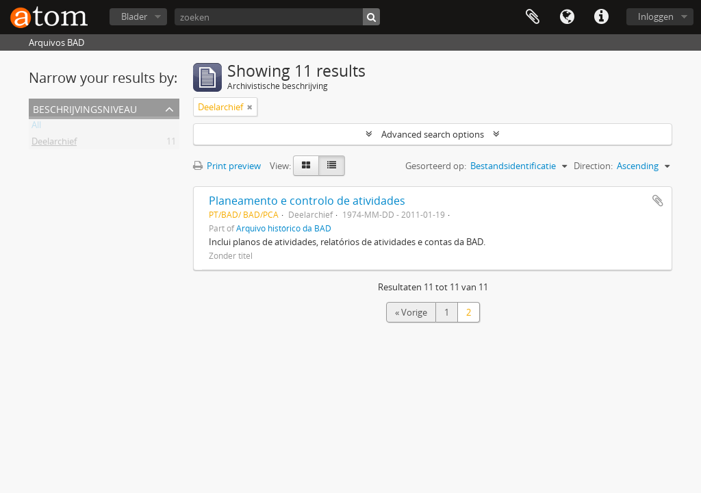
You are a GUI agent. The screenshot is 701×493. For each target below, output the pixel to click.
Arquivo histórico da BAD (283, 228)
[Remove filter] (250, 107)
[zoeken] (277, 16)
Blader (134, 16)
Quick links (601, 17)
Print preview (227, 166)
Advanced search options (432, 134)
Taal (567, 17)
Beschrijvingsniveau (85, 108)
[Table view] (331, 165)
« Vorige (411, 312)
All (36, 127)
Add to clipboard (658, 200)
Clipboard (532, 17)
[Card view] (306, 165)
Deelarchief (54, 144)
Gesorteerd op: (435, 166)
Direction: (593, 166)
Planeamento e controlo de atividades (307, 200)
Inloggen (656, 16)
